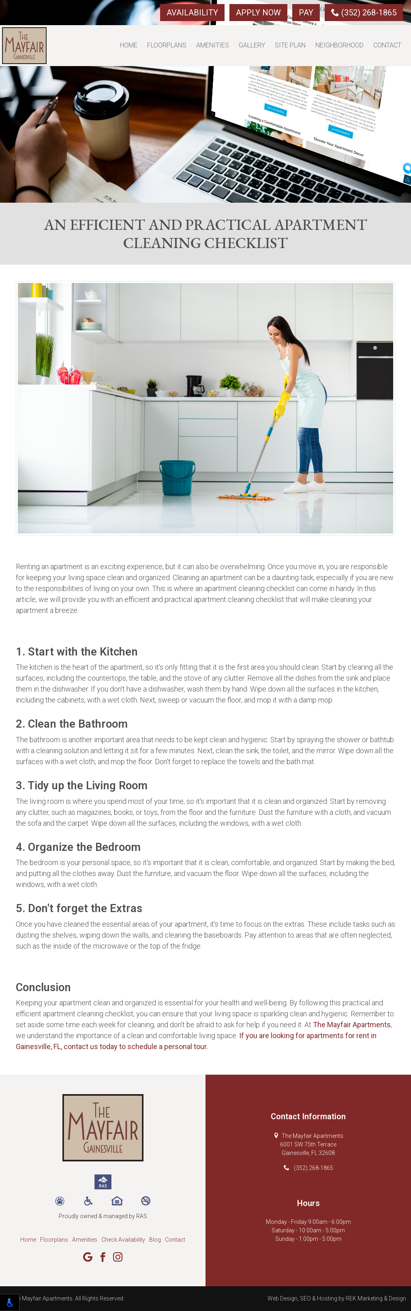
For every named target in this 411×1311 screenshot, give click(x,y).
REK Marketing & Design (376, 1298)
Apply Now (258, 12)
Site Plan (290, 45)
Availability (192, 12)
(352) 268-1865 (363, 12)
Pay (306, 12)
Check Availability (123, 1239)
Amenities (212, 45)
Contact (387, 45)
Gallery (252, 45)
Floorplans (166, 45)
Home (128, 45)
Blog (155, 1239)
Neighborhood (339, 45)
